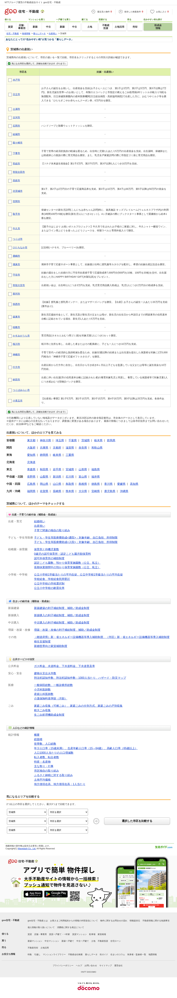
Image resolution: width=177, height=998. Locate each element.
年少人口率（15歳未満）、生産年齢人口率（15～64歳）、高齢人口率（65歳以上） (86, 748)
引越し (37, 954)
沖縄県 (124, 491)
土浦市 (16, 109)
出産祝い (39, 525)
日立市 (16, 94)
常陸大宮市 (19, 285)
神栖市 (16, 354)
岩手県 (57, 469)
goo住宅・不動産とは (38, 920)
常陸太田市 (19, 172)
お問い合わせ (91, 965)
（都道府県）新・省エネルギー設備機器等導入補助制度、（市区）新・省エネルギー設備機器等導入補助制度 (102, 637)
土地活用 (44, 948)
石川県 (70, 476)
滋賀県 (70, 447)
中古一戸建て (82, 941)
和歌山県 (97, 447)
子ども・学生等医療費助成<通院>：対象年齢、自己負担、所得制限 (76, 537)
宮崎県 (95, 491)
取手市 (16, 214)
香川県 (108, 483)
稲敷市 (16, 327)
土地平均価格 (42, 779)
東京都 (31, 440)
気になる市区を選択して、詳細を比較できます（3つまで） (37, 63)
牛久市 (16, 228)
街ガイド (104, 954)
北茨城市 (17, 191)
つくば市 (17, 239)
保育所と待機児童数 (46, 549)
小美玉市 (17, 400)
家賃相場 (102, 934)
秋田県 (44, 469)
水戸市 (16, 79)
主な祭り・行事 (43, 766)
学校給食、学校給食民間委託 (52, 579)
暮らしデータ (91, 954)
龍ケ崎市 (17, 142)
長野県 (31, 476)
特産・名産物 (42, 761)
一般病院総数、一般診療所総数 (53, 685)
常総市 (16, 163)
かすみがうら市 (21, 335)
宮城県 (70, 469)
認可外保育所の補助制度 (49, 558)
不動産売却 (33, 948)
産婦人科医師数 (43, 694)
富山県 (83, 476)
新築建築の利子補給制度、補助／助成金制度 (61, 608)
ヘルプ (79, 965)
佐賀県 (44, 491)
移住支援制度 (42, 641)
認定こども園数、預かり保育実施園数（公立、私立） (67, 562)
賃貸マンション (79, 934)
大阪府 (31, 447)
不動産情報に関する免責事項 (155, 920)
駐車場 (92, 934)
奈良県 (83, 447)
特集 (30, 954)
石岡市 (16, 125)
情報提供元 (135, 920)
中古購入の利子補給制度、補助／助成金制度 (61, 622)
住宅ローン (115, 941)
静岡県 (44, 454)
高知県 (134, 483)
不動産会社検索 (75, 954)
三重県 (70, 454)
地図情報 (152, 954)
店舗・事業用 (40, 934)
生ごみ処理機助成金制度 (49, 714)
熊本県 (70, 491)
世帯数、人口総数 (45, 743)
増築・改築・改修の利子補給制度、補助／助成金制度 (67, 629)
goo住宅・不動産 (10, 920)
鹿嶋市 (16, 256)
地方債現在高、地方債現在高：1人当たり (59, 784)
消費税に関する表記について (70, 927)
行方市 (16, 367)
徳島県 (95, 483)
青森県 (31, 469)
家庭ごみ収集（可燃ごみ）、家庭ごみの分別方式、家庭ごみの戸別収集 (78, 705)
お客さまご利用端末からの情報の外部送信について (74, 920)
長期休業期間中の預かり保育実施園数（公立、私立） (67, 567)
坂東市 (16, 316)
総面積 (38, 739)
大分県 (83, 491)
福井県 (95, 476)
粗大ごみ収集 (42, 710)
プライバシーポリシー (63, 965)
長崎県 (57, 491)
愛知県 (31, 454)
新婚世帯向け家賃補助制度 (50, 646)
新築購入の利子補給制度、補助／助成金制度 (61, 615)
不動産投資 (103, 941)
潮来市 (16, 264)
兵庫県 (44, 447)
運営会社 (118, 965)
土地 (93, 941)
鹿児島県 (109, 491)
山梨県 (44, 476)
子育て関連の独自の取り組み (52, 530)
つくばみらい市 (21, 390)
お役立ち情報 (8, 954)
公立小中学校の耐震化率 (49, 588)
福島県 (95, 469)
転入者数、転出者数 (46, 757)
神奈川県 (45, 440)
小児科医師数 (42, 689)
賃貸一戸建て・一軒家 (59, 934)
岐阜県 (57, 454)
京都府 (57, 447)
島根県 (83, 483)
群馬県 (111, 440)
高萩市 (16, 180)
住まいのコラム (117, 954)
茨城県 (85, 440)
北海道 (31, 462)
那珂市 (16, 293)
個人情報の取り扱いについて (41, 927)
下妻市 (16, 153)
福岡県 (31, 491)
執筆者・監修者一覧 (136, 954)
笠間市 (16, 201)
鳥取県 (70, 483)
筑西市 (16, 304)
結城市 (16, 134)
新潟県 (57, 476)
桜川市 (16, 344)
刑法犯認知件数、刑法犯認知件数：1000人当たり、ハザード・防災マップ (80, 677)
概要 (37, 734)
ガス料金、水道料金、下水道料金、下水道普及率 (64, 666)
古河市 (16, 117)
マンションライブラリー (54, 954)
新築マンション (35, 941)
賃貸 (30, 934)
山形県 (83, 469)
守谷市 (16, 274)
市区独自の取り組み (46, 770)
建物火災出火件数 (45, 673)
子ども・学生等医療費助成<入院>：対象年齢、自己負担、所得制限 (76, 542)
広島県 (31, 483)
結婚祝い (39, 521)
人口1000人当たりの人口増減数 (53, 752)
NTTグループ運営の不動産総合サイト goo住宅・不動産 (33, 2)
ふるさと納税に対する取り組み (53, 775)
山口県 (57, 483)
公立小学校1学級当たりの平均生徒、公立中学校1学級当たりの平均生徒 (78, 574)
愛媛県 (121, 483)
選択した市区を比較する (137, 820)
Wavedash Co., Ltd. (27, 848)
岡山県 (44, 483)
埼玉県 (60, 440)
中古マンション (52, 941)
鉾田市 (16, 379)
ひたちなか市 (20, 247)
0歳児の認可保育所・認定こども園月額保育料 (62, 553)
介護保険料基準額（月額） (50, 698)
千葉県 (72, 440)
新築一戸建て (68, 941)
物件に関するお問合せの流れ (113, 920)
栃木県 (98, 440)
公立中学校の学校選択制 (49, 583)
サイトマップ (105, 965)
